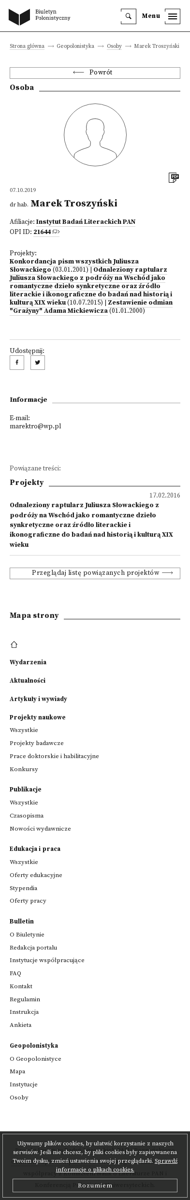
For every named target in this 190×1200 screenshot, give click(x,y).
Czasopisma (27, 816)
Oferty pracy (28, 901)
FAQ (15, 973)
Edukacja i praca (35, 849)
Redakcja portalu (33, 947)
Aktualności (27, 681)
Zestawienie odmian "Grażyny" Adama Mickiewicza (91, 307)
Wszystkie (24, 730)
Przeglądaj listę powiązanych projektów (95, 573)
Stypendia (23, 888)
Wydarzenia (28, 662)
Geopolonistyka (34, 1046)
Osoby (114, 47)
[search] (128, 16)
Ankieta (20, 1025)
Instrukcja (24, 1012)
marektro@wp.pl (35, 427)
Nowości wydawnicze (40, 829)
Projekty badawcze (37, 743)
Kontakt (21, 986)
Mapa (17, 1071)
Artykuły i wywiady (38, 699)
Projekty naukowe (38, 717)
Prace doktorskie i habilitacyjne (54, 756)
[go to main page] (41, 18)
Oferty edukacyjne (36, 875)
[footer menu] (15, 645)
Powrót (101, 73)
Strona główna (27, 47)
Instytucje (24, 1084)
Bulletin (22, 921)
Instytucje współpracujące (47, 960)
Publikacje (26, 789)
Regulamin (25, 999)
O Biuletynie (27, 934)
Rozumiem (95, 1185)
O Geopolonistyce (35, 1059)
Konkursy (24, 769)
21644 (41, 232)
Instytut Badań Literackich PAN (85, 222)
